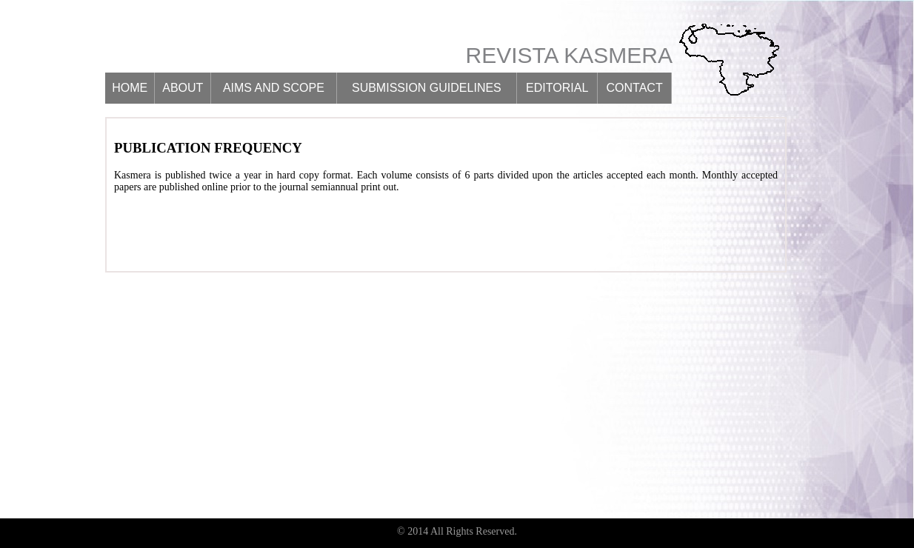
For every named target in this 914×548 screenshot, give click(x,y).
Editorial (557, 87)
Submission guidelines (426, 87)
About (182, 87)
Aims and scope (273, 87)
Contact (635, 87)
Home (129, 87)
